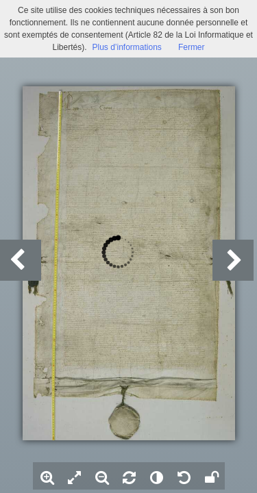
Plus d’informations (126, 47)
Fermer (191, 47)
